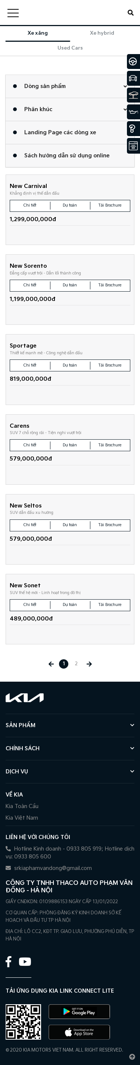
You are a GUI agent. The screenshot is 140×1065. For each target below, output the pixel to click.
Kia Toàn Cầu (22, 806)
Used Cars (70, 48)
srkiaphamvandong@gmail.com (49, 868)
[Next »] (89, 663)
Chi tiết (30, 205)
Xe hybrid (102, 33)
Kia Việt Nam (22, 818)
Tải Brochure (109, 205)
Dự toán (70, 205)
